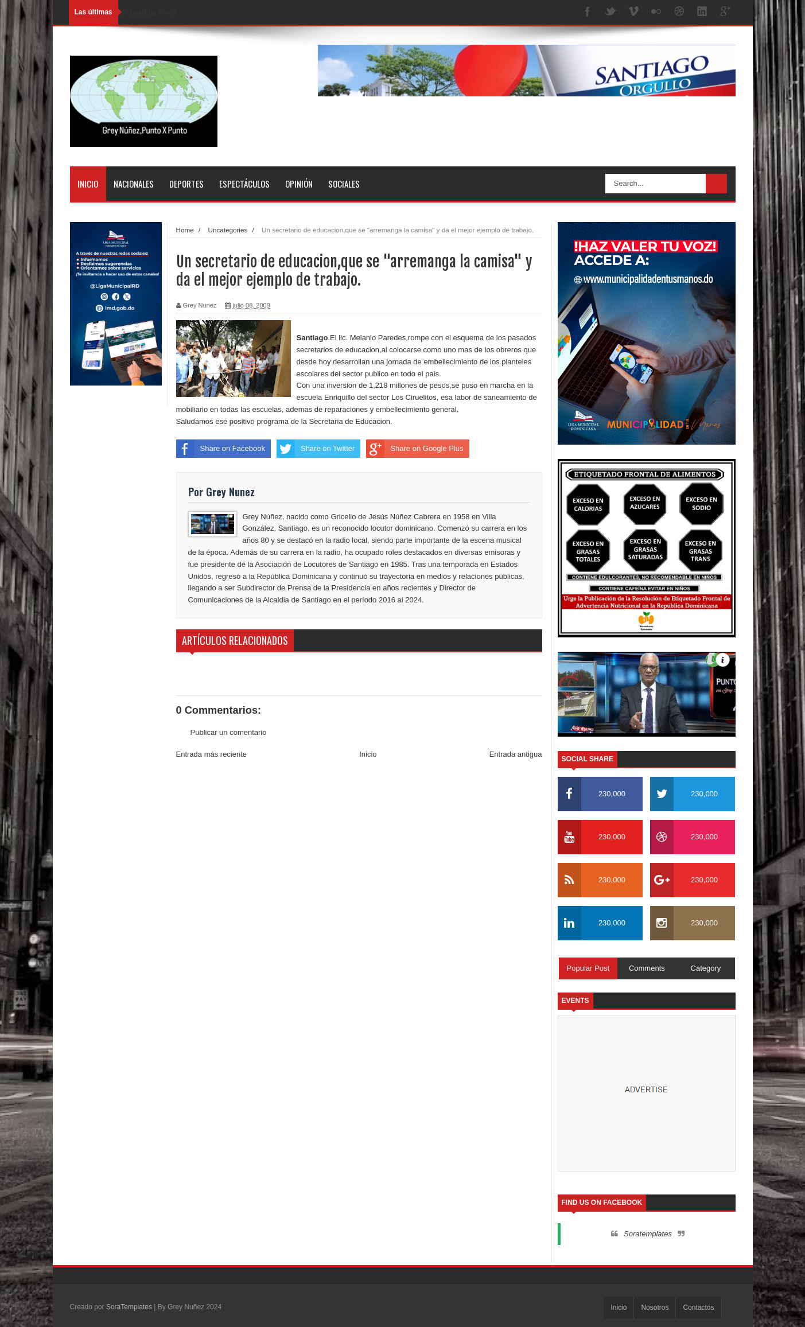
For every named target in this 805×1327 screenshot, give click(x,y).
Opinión (299, 183)
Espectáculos (244, 183)
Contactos (698, 1307)
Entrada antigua (515, 754)
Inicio (87, 183)
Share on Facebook (220, 448)
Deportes (186, 183)
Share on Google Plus (414, 448)
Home (185, 230)
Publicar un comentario (228, 732)
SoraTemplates (129, 1307)
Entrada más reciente (211, 754)
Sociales (344, 183)
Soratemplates (648, 1233)
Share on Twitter (316, 448)
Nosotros (654, 1307)
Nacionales (134, 183)
